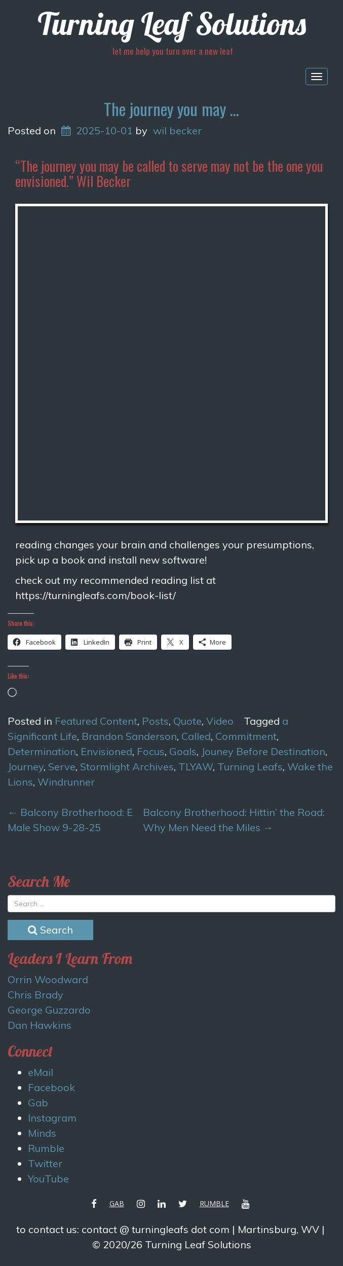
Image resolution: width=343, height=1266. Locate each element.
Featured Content (96, 721)
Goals (183, 751)
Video (220, 721)
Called (196, 736)
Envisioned (106, 751)
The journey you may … (171, 108)
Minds (42, 1133)
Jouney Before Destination (263, 751)
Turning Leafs (250, 766)
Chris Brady (35, 994)
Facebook (51, 1087)
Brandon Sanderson (129, 736)
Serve (61, 766)
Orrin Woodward (48, 979)
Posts (155, 721)
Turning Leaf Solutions (171, 24)
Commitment (246, 736)
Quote (187, 721)
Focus (151, 751)
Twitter (45, 1163)
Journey (26, 766)
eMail (40, 1072)
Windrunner (66, 781)
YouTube (48, 1178)
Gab (38, 1102)
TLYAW (195, 766)
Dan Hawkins (39, 1025)
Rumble (46, 1148)
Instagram (52, 1117)
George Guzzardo (49, 1009)
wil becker (177, 130)
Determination (42, 751)
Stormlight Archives (127, 766)
